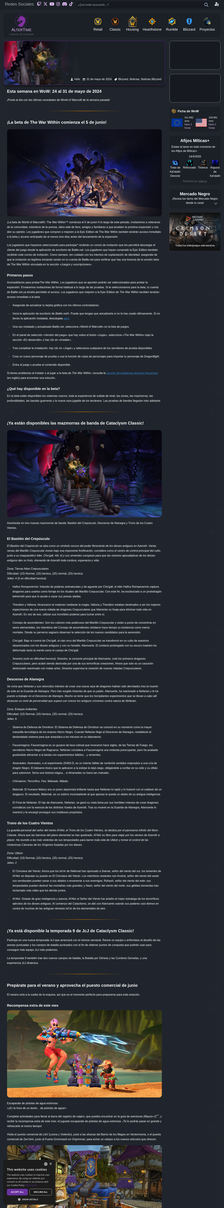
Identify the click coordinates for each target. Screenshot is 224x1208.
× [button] (50, 1164)
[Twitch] (39, 4)
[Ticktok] (71, 4)
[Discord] (64, 4)
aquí (66, 318)
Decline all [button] (41, 1192)
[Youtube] (52, 4)
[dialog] (29, 1182)
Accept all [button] (17, 1192)
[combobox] (45, 1164)
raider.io (202, 181)
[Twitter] (45, 4)
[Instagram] (58, 4)
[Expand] (215, 203)
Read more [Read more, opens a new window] (31, 1185)
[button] (29, 1199)
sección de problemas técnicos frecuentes (132, 373)
